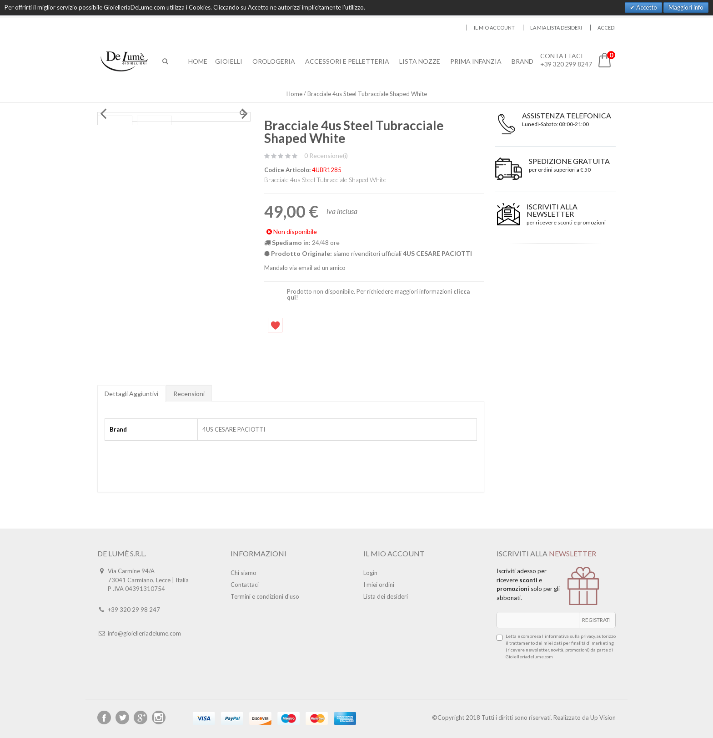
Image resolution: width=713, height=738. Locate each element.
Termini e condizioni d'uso (265, 596)
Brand (523, 61)
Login (370, 572)
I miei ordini (378, 584)
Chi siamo (243, 572)
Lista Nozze (420, 61)
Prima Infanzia (476, 61)
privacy (588, 636)
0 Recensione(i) (326, 155)
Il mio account (494, 28)
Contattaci (245, 584)
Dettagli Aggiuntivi (131, 393)
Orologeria (274, 61)
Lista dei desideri (385, 596)
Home (294, 93)
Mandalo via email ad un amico (305, 267)
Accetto (646, 7)
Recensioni (189, 393)
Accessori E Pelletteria (348, 61)
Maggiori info (685, 7)
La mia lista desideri (556, 28)
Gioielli (229, 61)
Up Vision (603, 717)
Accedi (607, 28)
